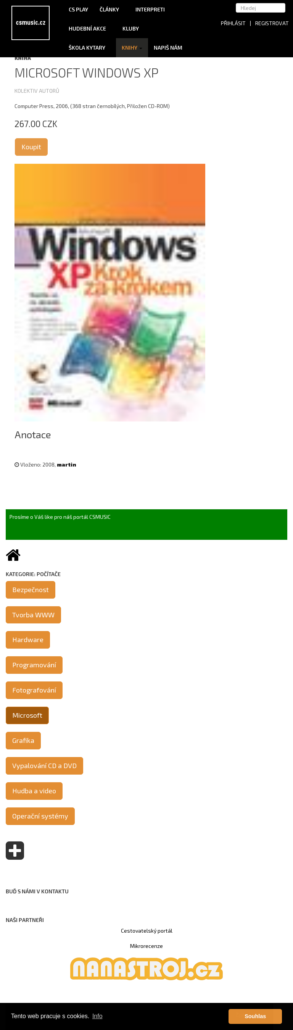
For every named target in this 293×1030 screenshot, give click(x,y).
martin (66, 464)
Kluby (130, 28)
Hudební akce (90, 28)
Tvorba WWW (33, 614)
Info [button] (97, 1016)
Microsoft (27, 715)
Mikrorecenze (146, 946)
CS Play (78, 9)
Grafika (23, 740)
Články (112, 9)
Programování (34, 664)
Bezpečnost (30, 589)
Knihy (132, 47)
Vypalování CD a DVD (44, 765)
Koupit (31, 146)
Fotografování (34, 690)
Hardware (27, 639)
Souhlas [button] (255, 1016)
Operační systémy (40, 816)
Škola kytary (89, 47)
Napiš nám (168, 47)
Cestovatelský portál (146, 930)
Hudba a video (34, 790)
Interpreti (152, 9)
